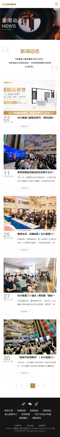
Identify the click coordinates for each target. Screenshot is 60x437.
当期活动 (47, 411)
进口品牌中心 (11, 414)
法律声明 (18, 426)
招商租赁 (21, 411)
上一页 (16, 385)
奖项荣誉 (26, 414)
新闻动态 (34, 411)
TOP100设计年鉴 (42, 414)
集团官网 (36, 418)
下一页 (43, 385)
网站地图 (30, 426)
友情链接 (42, 426)
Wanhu (42, 431)
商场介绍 (8, 411)
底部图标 (23, 418)
